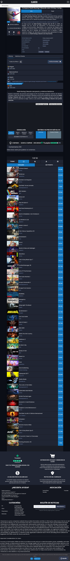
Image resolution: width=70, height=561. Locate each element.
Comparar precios (52, 83)
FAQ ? (3, 500)
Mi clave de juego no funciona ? (10, 497)
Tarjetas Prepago (19, 511)
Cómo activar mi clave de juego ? (10, 498)
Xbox (3, 510)
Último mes (30, 135)
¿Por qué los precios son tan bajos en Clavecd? (14, 495)
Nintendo (4, 516)
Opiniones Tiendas (19, 514)
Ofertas (10, 56)
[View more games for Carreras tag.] (47, 52)
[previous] (8, 22)
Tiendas (45, 494)
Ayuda (63, 558)
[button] (44, 68)
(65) (51, 145)
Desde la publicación (11, 135)
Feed (52, 11)
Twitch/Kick (46, 492)
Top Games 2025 (19, 515)
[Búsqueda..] (35, 5)
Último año (17, 135)
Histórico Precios (20, 56)
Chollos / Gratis (19, 512)
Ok (31, 558)
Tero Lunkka (45, 42)
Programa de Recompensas (18, 508)
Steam (44, 46)
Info (31, 11)
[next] (18, 22)
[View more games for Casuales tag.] (41, 52)
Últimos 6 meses (24, 135)
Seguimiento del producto (21, 138)
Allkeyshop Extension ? (7, 501)
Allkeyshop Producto (20, 517)
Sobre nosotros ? (6, 492)
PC (2, 508)
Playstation (5, 513)
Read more (37, 558)
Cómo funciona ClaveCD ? (8, 494)
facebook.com (46, 40)
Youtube (66, 492)
